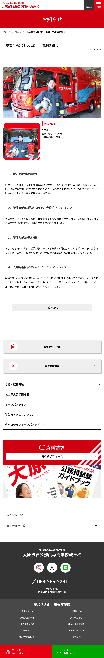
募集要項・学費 (34, 346)
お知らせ (16, 32)
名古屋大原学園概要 (17, 394)
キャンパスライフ (15, 404)
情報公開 (77, 636)
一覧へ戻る (52, 308)
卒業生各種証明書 (76, 624)
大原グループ (27, 611)
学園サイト (77, 611)
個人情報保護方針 (27, 636)
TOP (5, 32)
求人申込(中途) (27, 624)
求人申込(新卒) (76, 617)
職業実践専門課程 (76, 630)
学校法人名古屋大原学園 (20, 5)
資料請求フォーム (52, 456)
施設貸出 (27, 630)
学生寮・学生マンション (19, 414)
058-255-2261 (52, 581)
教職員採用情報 (27, 617)
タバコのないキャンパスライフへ (25, 424)
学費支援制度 (34, 365)
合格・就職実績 (14, 384)
